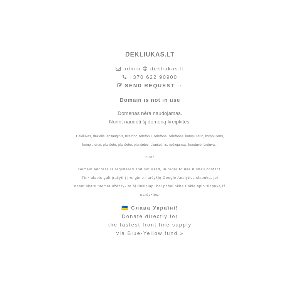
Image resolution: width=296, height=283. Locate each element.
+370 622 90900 (153, 77)
